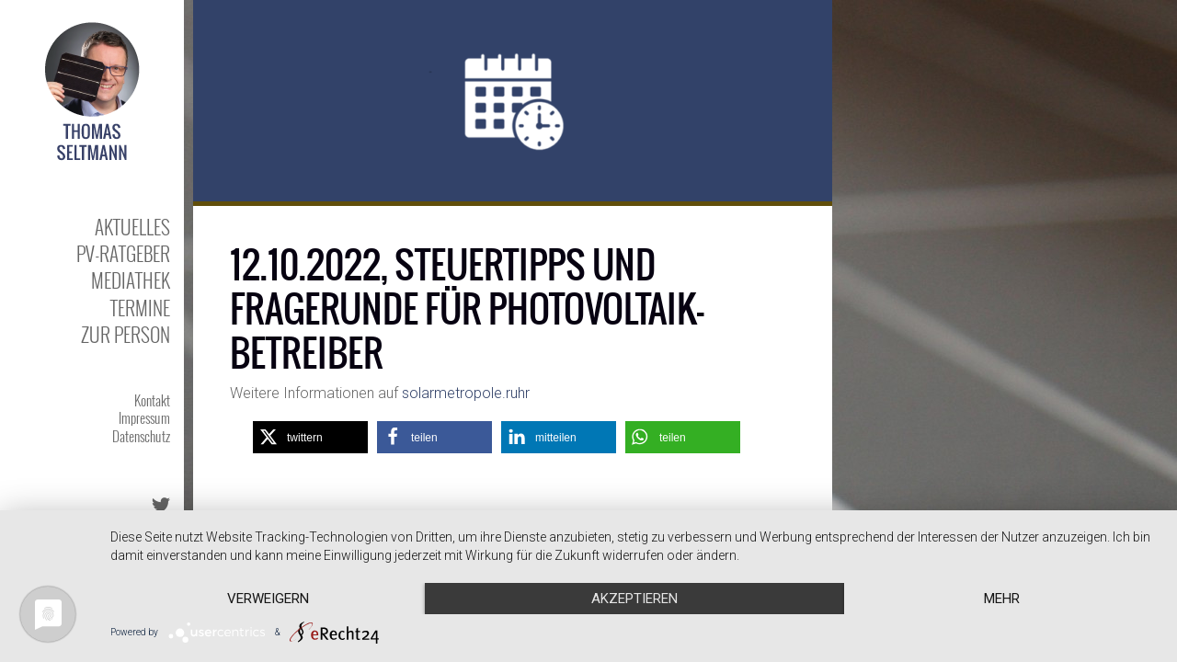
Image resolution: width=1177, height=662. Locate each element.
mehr (1002, 598)
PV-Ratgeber (123, 253)
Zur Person (125, 334)
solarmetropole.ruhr (466, 393)
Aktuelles (132, 226)
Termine (140, 307)
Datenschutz (141, 436)
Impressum (144, 417)
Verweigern (268, 598)
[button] (310, 437)
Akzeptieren (634, 598)
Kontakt (152, 400)
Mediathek (130, 280)
